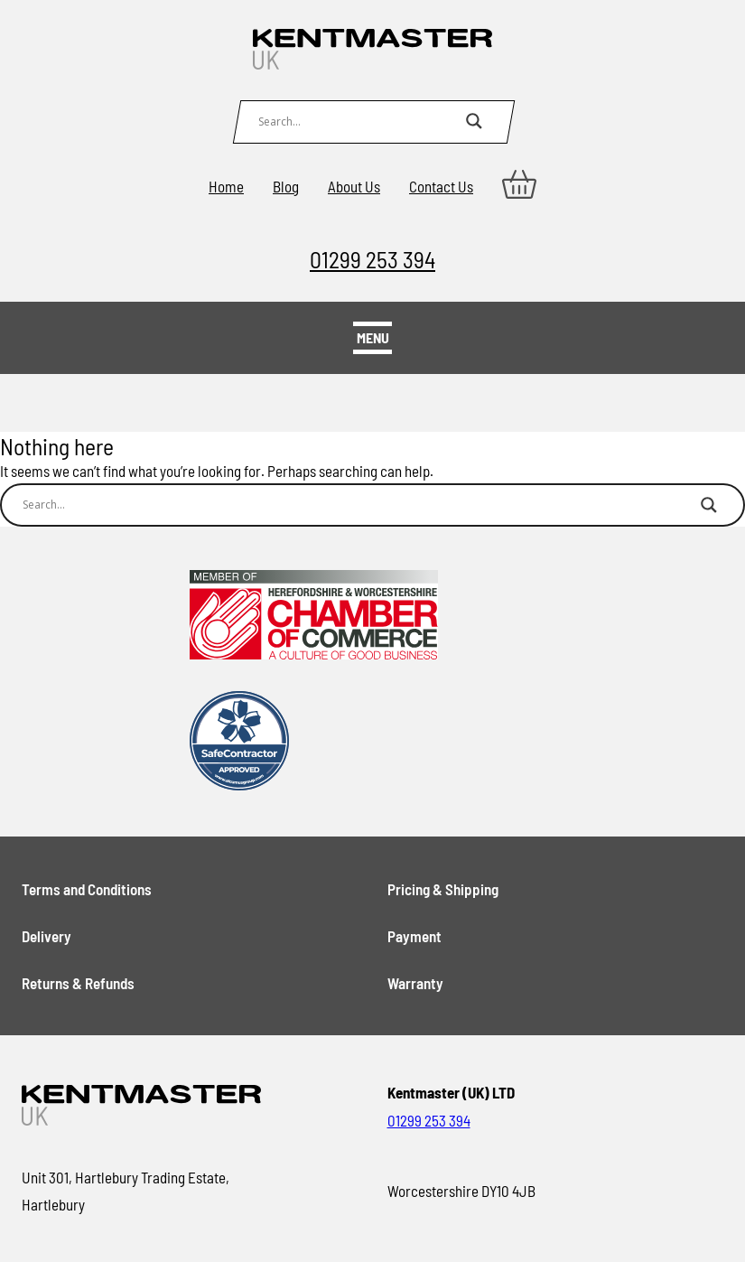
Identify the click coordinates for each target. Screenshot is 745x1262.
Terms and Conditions (87, 889)
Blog (286, 186)
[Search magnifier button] (474, 121)
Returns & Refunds (78, 983)
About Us (354, 186)
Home (226, 186)
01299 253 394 (372, 259)
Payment (414, 936)
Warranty (415, 983)
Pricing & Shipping (442, 889)
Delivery (46, 936)
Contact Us (441, 186)
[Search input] (357, 121)
